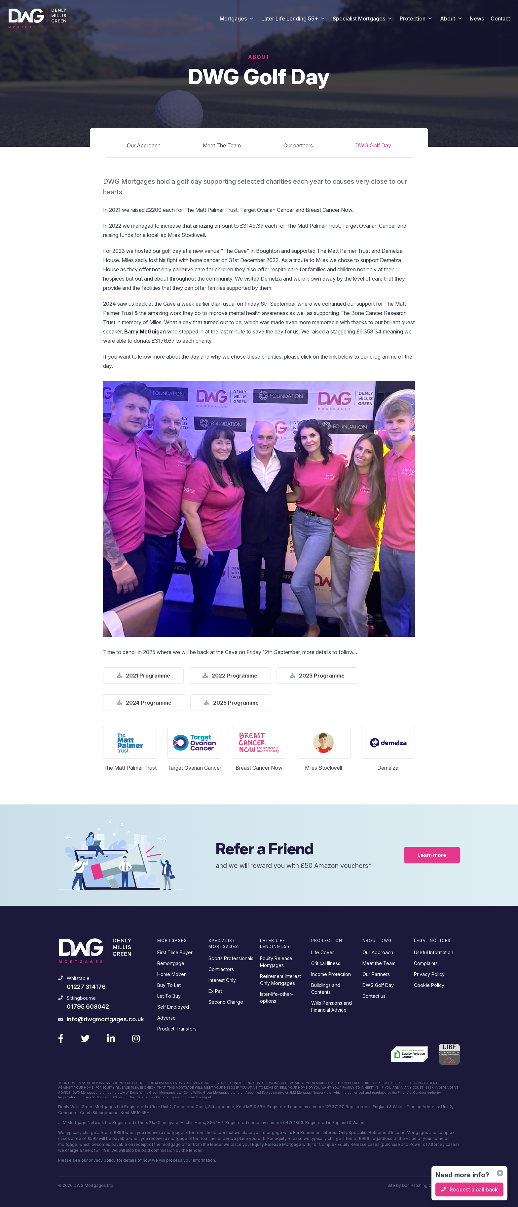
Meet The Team (222, 145)
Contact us (374, 995)
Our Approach (144, 145)
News (477, 18)
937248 (98, 1097)
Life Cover (322, 951)
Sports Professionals (230, 957)
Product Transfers (177, 1028)
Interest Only (222, 979)
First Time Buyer (175, 951)
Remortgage (170, 962)
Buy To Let (169, 984)
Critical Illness (325, 962)
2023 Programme (317, 675)
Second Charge (225, 1001)
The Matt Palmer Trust (130, 767)
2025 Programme (231, 702)
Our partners (298, 145)
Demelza (387, 767)
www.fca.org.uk (200, 1097)
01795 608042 (88, 1005)
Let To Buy (169, 995)
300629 (117, 1097)
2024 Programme (144, 702)
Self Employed (173, 1006)
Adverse (166, 1017)
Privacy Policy (429, 973)
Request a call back (469, 1189)
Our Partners (376, 973)
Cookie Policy (429, 984)
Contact (500, 18)
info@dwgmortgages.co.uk (105, 1018)
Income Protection (331, 973)
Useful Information (433, 951)
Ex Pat (215, 990)
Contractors (221, 968)
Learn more (432, 854)
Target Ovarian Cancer (194, 767)
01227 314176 (86, 986)
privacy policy (102, 1160)
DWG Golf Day (373, 145)
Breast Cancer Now (259, 767)
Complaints (426, 962)
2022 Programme (230, 675)
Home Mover (171, 973)
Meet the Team (378, 962)
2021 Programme (143, 675)
